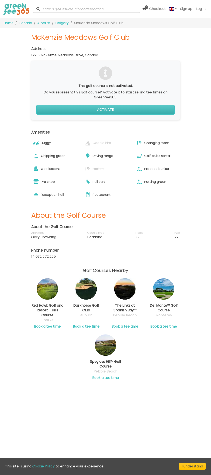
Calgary (62, 23)
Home (8, 23)
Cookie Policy (43, 466)
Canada (25, 23)
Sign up (186, 8)
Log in (201, 8)
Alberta (43, 23)
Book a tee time (47, 326)
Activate (105, 109)
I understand (192, 466)
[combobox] (86, 9)
